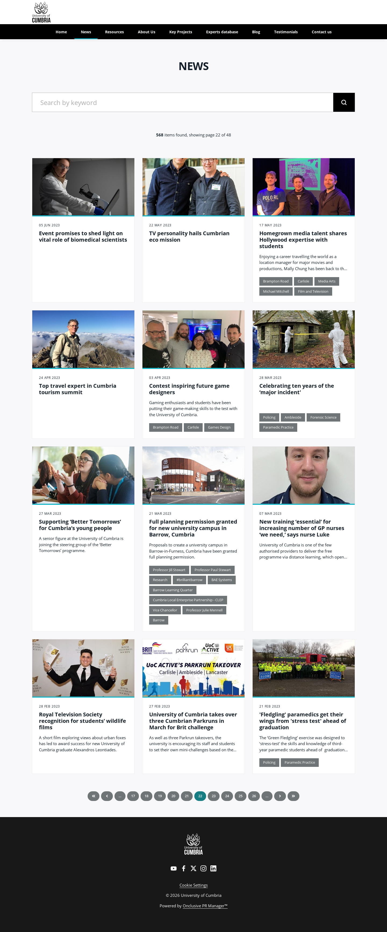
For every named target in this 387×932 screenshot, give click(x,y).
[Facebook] (184, 868)
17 (133, 795)
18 (146, 795)
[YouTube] (174, 868)
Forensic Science (323, 417)
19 (160, 795)
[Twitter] (193, 868)
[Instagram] (203, 868)
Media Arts (326, 281)
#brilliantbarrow (189, 579)
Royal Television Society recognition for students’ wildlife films (82, 721)
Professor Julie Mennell (204, 610)
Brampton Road (276, 281)
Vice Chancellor (165, 610)
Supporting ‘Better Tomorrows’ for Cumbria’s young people (80, 525)
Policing (269, 417)
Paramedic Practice (278, 427)
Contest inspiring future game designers (189, 389)
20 (173, 795)
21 (187, 795)
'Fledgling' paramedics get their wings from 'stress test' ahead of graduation (302, 721)
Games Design (219, 427)
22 (200, 795)
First (93, 796)
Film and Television (313, 291)
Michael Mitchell (276, 291)
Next (280, 796)
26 (254, 795)
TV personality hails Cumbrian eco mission (189, 236)
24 (227, 795)
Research (160, 579)
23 (214, 795)
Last (293, 796)
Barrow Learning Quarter (173, 590)
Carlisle (303, 281)
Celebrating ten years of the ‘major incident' (296, 389)
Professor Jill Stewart (169, 569)
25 (240, 795)
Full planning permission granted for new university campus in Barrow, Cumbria (193, 528)
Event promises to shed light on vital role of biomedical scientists (83, 236)
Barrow (158, 620)
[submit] (344, 102)
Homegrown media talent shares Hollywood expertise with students (303, 240)
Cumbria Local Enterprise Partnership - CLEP (188, 599)
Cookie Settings (194, 885)
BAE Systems (222, 579)
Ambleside (293, 417)
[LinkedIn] (213, 868)
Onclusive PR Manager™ (205, 905)
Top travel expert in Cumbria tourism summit (77, 389)
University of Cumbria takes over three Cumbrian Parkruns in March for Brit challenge (193, 721)
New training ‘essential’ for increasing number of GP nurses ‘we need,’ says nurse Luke (301, 528)
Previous (107, 796)
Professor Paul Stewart (213, 569)
